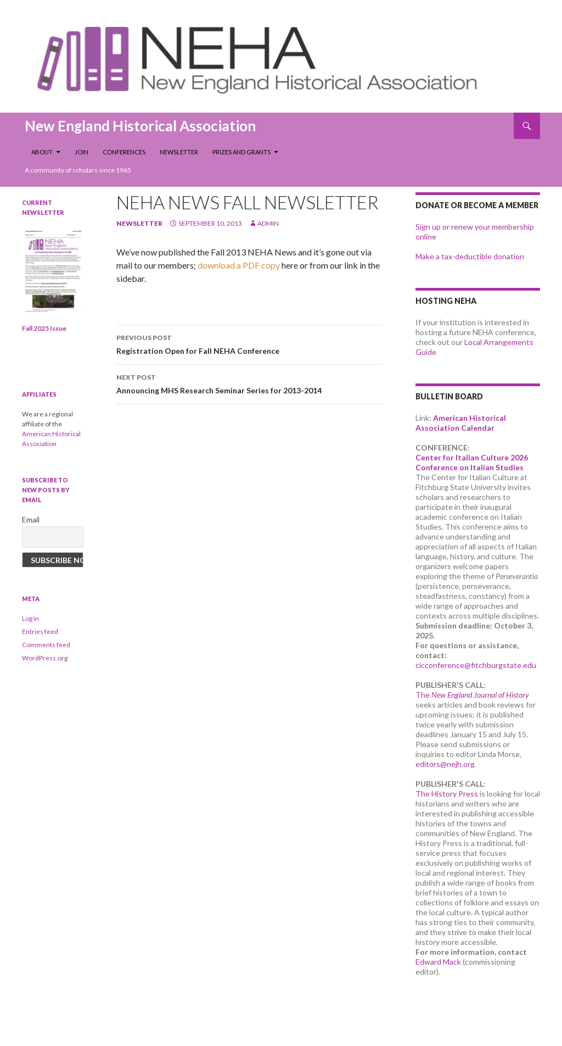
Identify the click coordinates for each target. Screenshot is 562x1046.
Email (31, 519)
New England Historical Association (140, 126)
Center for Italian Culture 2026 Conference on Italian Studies (471, 462)
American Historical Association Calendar (460, 422)
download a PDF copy (240, 265)
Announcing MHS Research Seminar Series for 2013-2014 (249, 383)
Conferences (124, 151)
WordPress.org (45, 658)
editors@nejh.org (445, 764)
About (42, 151)
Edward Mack (438, 961)
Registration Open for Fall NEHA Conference (249, 343)
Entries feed (40, 631)
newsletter (139, 223)
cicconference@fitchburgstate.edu (475, 665)
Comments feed (46, 645)
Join (81, 151)
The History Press (446, 793)
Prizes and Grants (241, 151)
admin (268, 223)
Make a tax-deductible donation (469, 256)
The (472, 694)
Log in (30, 618)
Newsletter (179, 151)
